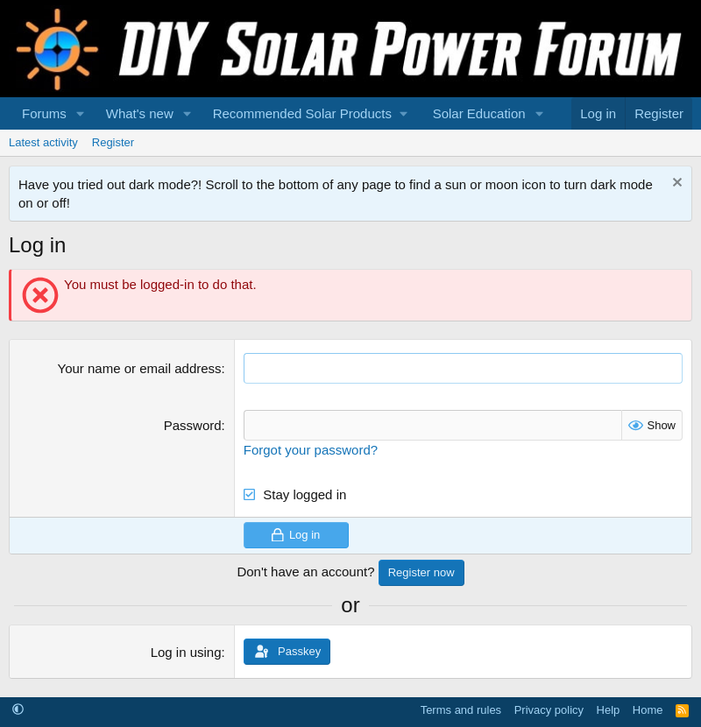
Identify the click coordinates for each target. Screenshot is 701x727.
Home (648, 709)
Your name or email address (140, 368)
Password (193, 425)
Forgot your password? (311, 449)
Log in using (186, 652)
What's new (139, 113)
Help (608, 709)
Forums (44, 113)
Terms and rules (461, 709)
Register (113, 142)
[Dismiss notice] (675, 184)
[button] (80, 113)
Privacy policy (549, 709)
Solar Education (479, 113)
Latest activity (43, 142)
